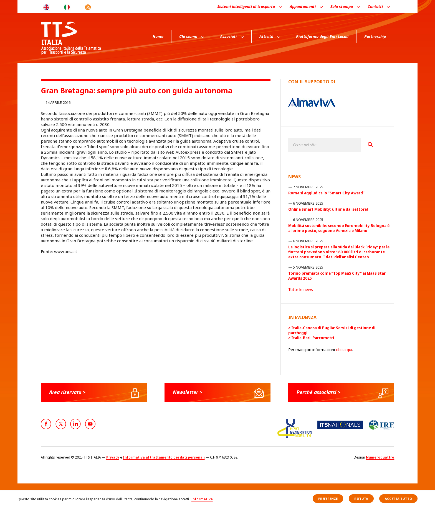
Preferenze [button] (328, 498)
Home (158, 36)
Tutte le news (300, 289)
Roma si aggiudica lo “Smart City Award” (326, 193)
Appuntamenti (303, 6)
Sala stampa (341, 6)
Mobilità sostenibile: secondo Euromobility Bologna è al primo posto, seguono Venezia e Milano (339, 228)
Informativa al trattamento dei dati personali (164, 457)
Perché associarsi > (320, 392)
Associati (228, 36)
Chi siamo (188, 36)
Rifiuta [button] (361, 498)
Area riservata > (68, 392)
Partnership (375, 36)
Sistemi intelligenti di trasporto (246, 6)
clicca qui (344, 349)
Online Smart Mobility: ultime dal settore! (328, 209)
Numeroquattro (380, 457)
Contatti (375, 6)
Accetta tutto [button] (398, 498)
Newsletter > (188, 392)
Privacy (112, 457)
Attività (266, 36)
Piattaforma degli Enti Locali (322, 36)
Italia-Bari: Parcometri (312, 337)
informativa (202, 499)
